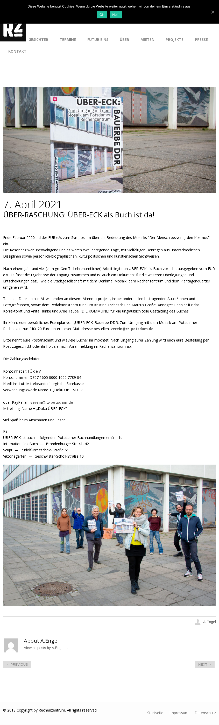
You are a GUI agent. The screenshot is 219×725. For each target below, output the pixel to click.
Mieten (147, 39)
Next (204, 664)
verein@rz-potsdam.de (132, 328)
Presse (201, 39)
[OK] (212, 12)
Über (124, 39)
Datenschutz (205, 712)
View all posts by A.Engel (46, 648)
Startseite (155, 712)
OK (102, 15)
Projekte (174, 39)
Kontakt (17, 51)
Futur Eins (97, 39)
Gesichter (38, 39)
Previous (17, 664)
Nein (115, 15)
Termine (68, 39)
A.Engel (209, 622)
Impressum (178, 712)
